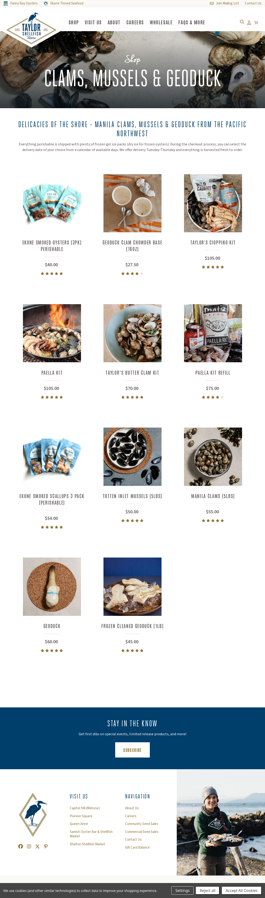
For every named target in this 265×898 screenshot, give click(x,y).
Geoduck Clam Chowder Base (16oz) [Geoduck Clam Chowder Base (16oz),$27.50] (132, 245)
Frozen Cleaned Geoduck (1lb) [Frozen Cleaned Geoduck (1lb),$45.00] (132, 628)
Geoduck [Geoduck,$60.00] (52, 628)
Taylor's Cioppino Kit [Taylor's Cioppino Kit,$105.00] (213, 242)
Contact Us (133, 842)
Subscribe (136, 752)
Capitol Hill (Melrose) (85, 811)
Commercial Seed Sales (141, 834)
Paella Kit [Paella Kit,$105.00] (52, 373)
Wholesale (166, 22)
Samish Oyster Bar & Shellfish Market (91, 836)
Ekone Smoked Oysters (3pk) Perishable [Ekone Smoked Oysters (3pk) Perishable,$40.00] (52, 245)
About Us (132, 811)
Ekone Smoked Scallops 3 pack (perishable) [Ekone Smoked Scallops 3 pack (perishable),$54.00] (52, 500)
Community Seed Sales (141, 826)
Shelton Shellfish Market (87, 847)
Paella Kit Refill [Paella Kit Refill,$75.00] (213, 373)
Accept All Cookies (242, 890)
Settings (182, 890)
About (118, 22)
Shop (78, 22)
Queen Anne (79, 826)
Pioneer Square (81, 819)
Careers (140, 22)
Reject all (207, 890)
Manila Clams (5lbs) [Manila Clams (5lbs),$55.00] (213, 497)
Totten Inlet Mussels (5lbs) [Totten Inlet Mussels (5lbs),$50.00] (132, 497)
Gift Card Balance (137, 850)
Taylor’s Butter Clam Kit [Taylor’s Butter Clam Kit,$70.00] (132, 373)
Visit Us (98, 22)
